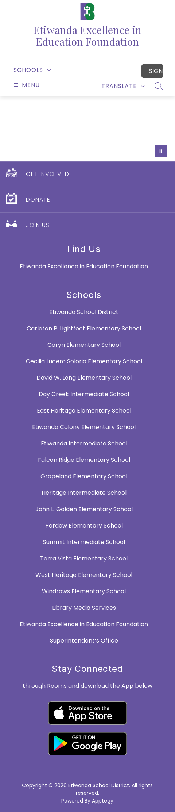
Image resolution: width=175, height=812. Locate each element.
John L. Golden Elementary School (84, 509)
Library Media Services (84, 608)
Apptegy (102, 800)
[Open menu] (26, 84)
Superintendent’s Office (84, 640)
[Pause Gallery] (161, 151)
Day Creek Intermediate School (84, 394)
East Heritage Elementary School (84, 410)
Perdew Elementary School (84, 525)
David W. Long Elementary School (84, 378)
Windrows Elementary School (84, 591)
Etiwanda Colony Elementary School (84, 427)
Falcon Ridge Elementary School (84, 460)
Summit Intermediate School (84, 542)
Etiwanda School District (83, 312)
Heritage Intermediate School (84, 493)
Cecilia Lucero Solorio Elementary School (84, 361)
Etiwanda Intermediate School (84, 443)
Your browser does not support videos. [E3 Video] (87, 128)
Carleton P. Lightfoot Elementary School (84, 328)
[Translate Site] (123, 86)
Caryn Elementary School (84, 345)
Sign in (156, 71)
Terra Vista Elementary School (84, 558)
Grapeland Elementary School (83, 476)
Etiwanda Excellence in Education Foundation (84, 624)
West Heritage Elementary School (83, 575)
